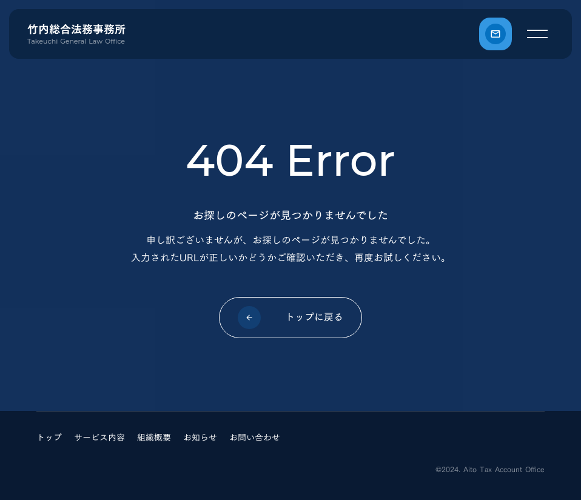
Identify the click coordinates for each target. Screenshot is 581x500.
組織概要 (154, 437)
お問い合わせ (254, 437)
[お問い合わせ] (495, 34)
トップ (49, 437)
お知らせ (200, 437)
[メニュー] (537, 34)
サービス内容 (99, 437)
